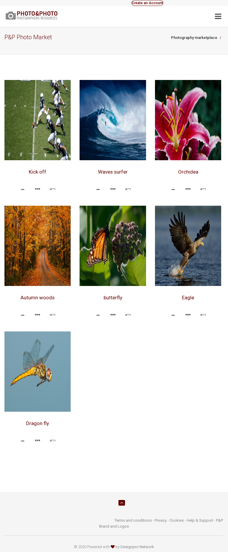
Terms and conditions (133, 520)
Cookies (177, 520)
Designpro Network (137, 547)
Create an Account (147, 3)
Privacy (161, 520)
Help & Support (200, 520)
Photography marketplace (194, 37)
